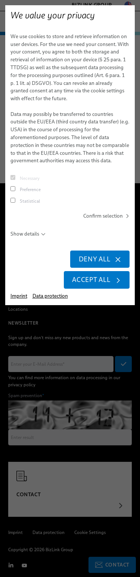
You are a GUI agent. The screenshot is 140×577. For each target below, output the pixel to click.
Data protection (50, 297)
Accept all (96, 280)
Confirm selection (106, 216)
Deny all (99, 259)
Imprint (18, 297)
